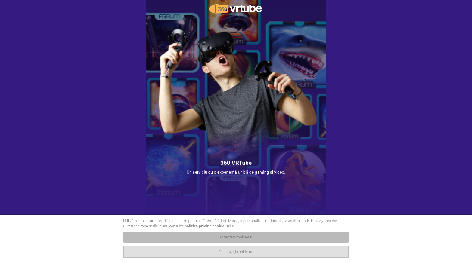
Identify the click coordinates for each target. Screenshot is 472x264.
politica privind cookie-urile (209, 226)
